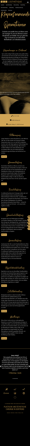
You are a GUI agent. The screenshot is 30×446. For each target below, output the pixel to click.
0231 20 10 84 (16, 116)
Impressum (8, 412)
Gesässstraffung (15, 240)
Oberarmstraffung (16, 4)
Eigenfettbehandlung (9, 4)
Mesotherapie (10, 10)
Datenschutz (12, 412)
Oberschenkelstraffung (4, 7)
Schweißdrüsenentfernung (19, 7)
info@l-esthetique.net (16, 120)
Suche (22, 412)
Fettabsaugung (15, 135)
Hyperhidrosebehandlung (15, 268)
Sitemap (19, 412)
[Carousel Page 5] (17, 378)
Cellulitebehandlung (4, 10)
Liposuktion (2, 4)
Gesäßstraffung (11, 7)
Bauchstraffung (23, 4)
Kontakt (16, 412)
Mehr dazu (4, 156)
